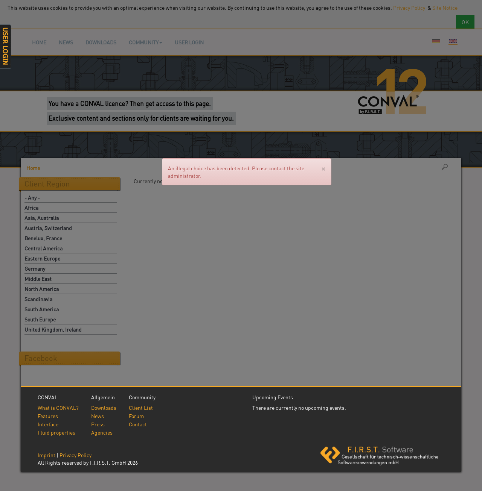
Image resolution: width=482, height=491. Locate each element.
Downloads (100, 42)
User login (189, 42)
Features (48, 415)
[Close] (323, 168)
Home (39, 42)
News (66, 42)
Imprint (46, 455)
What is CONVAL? (58, 407)
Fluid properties (56, 432)
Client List (141, 407)
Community (145, 42)
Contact (138, 424)
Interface (48, 424)
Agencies (102, 432)
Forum (136, 415)
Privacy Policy (75, 455)
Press (98, 424)
